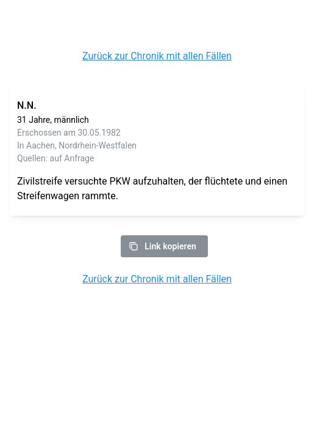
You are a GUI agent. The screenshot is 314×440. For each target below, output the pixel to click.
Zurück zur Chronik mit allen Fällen (157, 56)
